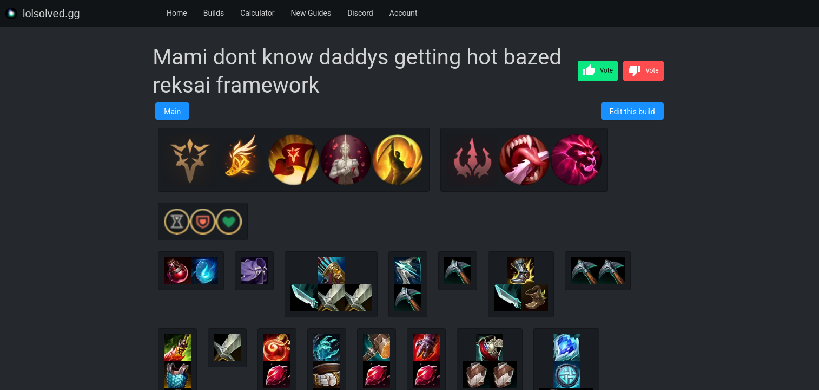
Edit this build (632, 111)
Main (172, 111)
